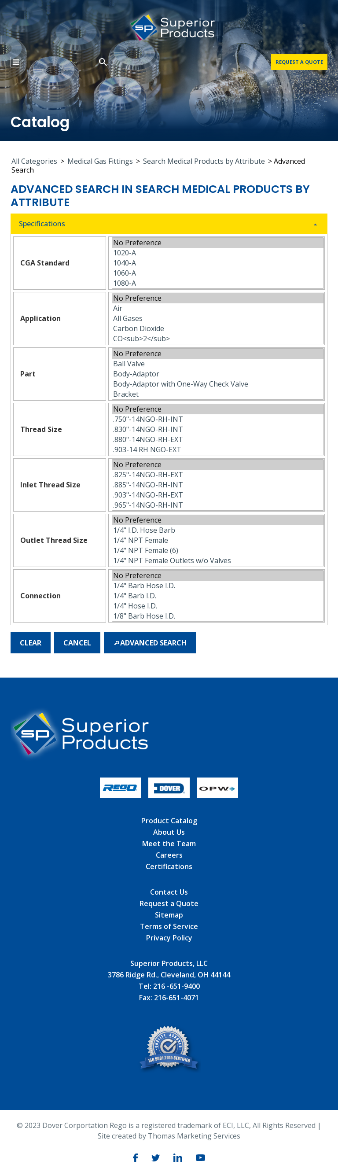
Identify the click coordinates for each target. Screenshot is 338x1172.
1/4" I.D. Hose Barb (217, 530)
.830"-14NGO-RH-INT (217, 429)
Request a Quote (169, 903)
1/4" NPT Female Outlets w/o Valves (217, 561)
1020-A (217, 253)
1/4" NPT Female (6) (217, 550)
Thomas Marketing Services (194, 1136)
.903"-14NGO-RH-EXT (217, 495)
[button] (31, 642)
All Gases (217, 318)
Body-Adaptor (217, 374)
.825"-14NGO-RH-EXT (217, 475)
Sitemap (169, 915)
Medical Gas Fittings (100, 161)
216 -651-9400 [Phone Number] (176, 986)
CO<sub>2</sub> (217, 339)
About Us (169, 832)
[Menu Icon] (16, 62)
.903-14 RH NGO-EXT (217, 450)
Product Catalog (169, 821)
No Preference (217, 243)
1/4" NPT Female (217, 540)
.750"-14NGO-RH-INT (217, 419)
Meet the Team (169, 843)
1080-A (217, 283)
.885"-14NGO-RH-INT (217, 485)
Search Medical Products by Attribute (204, 161)
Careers (169, 855)
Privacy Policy (169, 938)
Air (217, 308)
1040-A (217, 263)
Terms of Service (169, 926)
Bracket (217, 394)
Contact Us (169, 892)
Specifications (42, 224)
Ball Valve (217, 364)
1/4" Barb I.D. (217, 596)
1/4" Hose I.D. (217, 606)
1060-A (217, 273)
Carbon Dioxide (217, 329)
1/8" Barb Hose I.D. (217, 616)
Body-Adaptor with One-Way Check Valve (217, 384)
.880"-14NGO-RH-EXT (217, 440)
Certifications (169, 866)
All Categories (34, 161)
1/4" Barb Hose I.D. (217, 586)
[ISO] (169, 1070)
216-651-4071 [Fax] (176, 997)
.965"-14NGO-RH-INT (217, 505)
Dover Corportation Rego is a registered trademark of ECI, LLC (145, 1125)
